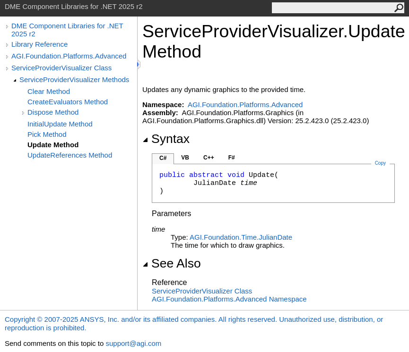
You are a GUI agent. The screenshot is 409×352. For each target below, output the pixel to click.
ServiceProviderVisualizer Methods (74, 79)
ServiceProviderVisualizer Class (61, 68)
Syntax (166, 139)
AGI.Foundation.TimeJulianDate (241, 237)
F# (231, 157)
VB (185, 157)
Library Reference (39, 44)
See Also (171, 263)
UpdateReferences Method (69, 155)
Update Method (52, 145)
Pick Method (47, 134)
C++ (208, 157)
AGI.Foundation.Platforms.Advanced (68, 56)
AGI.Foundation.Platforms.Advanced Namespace (229, 299)
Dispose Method (52, 112)
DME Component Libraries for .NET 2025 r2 (67, 30)
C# (162, 158)
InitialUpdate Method (60, 124)
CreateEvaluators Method (67, 102)
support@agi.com (133, 343)
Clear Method (48, 91)
